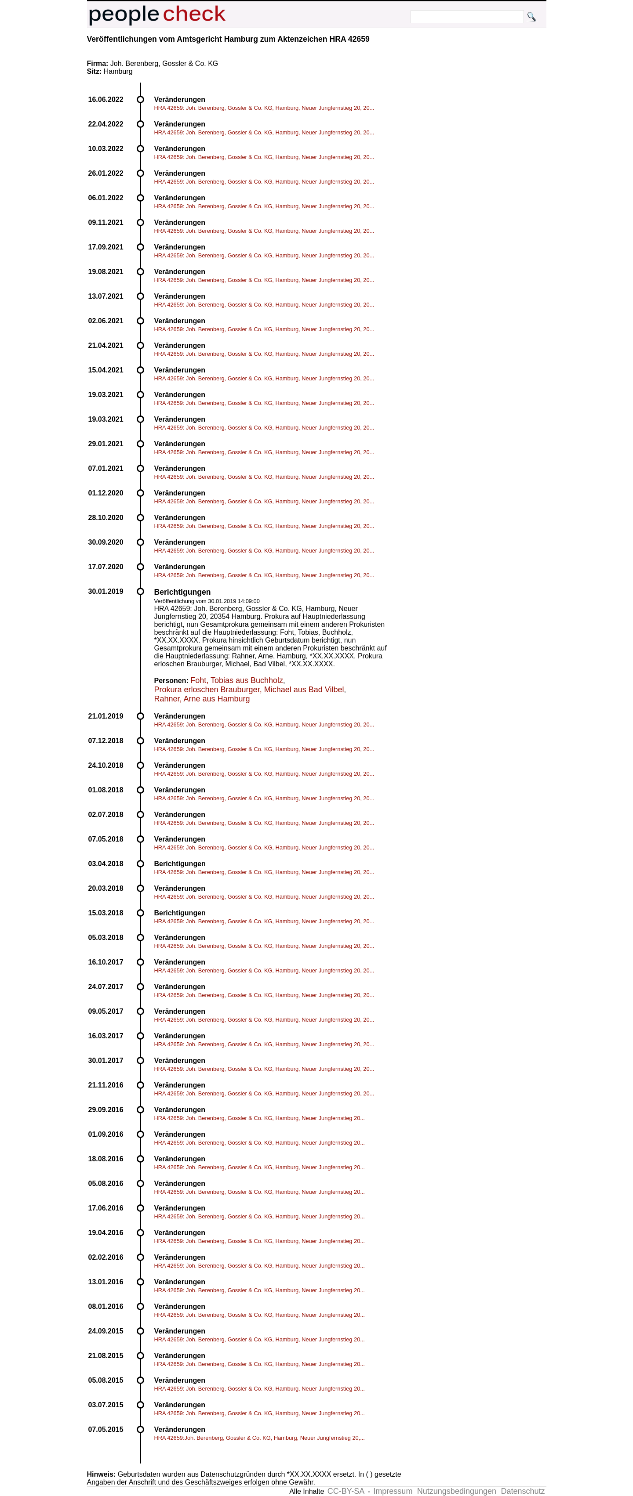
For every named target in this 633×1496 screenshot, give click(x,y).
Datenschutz (523, 1491)
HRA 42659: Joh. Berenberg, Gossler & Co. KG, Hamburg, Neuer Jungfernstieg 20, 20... (264, 108)
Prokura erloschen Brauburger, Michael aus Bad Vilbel (249, 689)
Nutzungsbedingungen (456, 1491)
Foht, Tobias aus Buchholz (236, 680)
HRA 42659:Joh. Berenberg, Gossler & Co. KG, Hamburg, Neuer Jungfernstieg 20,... (259, 1438)
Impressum (392, 1491)
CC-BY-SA (345, 1491)
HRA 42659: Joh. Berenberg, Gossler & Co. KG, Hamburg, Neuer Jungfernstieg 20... (259, 1118)
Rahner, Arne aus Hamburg (202, 698)
